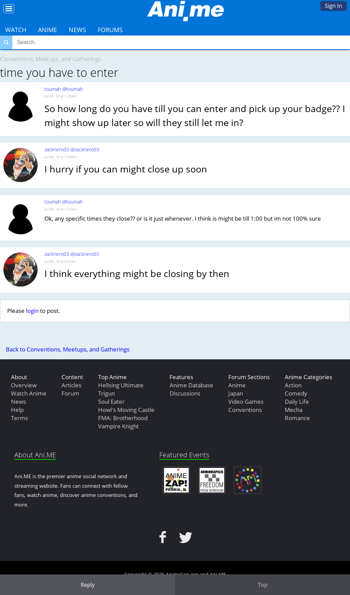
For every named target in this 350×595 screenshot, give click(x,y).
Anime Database (191, 385)
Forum (70, 393)
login (32, 311)
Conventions (245, 410)
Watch (15, 30)
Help (17, 410)
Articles (71, 385)
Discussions (185, 393)
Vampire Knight (118, 426)
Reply (88, 585)
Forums (110, 30)
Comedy (296, 393)
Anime (47, 30)
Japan (235, 393)
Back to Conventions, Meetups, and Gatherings (68, 349)
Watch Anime (28, 393)
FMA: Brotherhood (123, 418)
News (77, 30)
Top (263, 585)
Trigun (106, 393)
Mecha (293, 410)
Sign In (333, 6)
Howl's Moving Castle (126, 410)
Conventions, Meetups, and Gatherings (50, 59)
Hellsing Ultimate (121, 385)
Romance (297, 418)
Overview (24, 385)
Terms (19, 418)
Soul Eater (111, 401)
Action (293, 385)
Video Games (246, 401)
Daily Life (297, 401)
